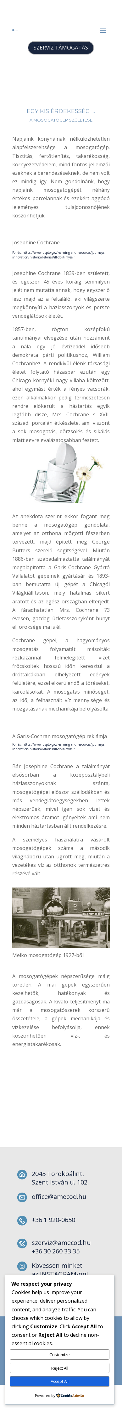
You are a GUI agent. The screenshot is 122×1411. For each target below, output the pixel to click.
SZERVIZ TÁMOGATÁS (61, 47)
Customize (59, 1354)
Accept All (60, 1381)
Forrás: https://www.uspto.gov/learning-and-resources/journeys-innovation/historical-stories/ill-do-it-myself (58, 254)
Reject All (59, 1368)
